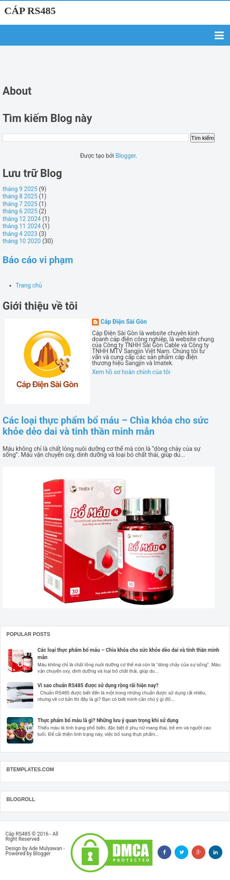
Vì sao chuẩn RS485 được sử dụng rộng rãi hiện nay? (97, 685)
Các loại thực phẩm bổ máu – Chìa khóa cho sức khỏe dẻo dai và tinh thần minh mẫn (106, 426)
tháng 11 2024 (22, 226)
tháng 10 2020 (22, 241)
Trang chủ (29, 285)
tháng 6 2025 (20, 211)
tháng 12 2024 (22, 218)
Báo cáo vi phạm (38, 259)
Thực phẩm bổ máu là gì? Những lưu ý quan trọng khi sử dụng (107, 720)
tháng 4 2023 (20, 233)
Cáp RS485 (30, 10)
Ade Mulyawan (45, 848)
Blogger (125, 155)
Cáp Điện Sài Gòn (124, 322)
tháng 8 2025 (20, 196)
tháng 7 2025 (20, 203)
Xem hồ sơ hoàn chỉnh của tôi (131, 372)
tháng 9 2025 (20, 189)
